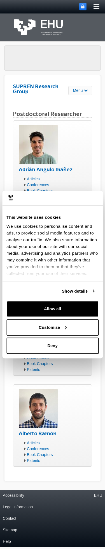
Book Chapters (40, 363)
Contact (9, 518)
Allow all (52, 308)
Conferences (38, 185)
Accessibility (13, 495)
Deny (52, 345)
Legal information (18, 507)
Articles (33, 179)
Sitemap (10, 530)
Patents (33, 369)
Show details (75, 291)
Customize (53, 327)
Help (7, 541)
